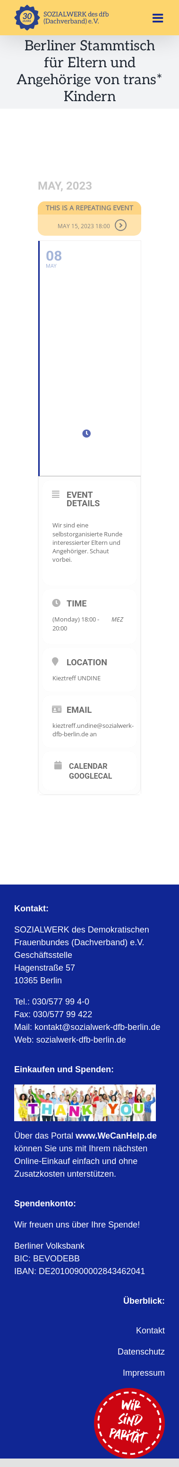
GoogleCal (90, 776)
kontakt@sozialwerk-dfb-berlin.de (97, 1027)
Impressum (144, 1373)
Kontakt (150, 1330)
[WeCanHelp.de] (85, 1088)
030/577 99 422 (62, 1014)
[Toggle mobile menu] (159, 18)
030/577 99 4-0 (60, 1001)
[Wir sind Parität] (129, 1392)
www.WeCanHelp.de (116, 1135)
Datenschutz (141, 1351)
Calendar (88, 766)
